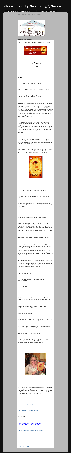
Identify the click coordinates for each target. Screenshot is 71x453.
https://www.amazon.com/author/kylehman (28, 410)
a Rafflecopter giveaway (23, 446)
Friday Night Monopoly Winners (28, 11)
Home (7, 11)
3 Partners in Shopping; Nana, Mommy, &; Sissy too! (32, 6)
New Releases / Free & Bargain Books (46, 11)
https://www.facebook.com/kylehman (26, 404)
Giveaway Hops (14, 11)
